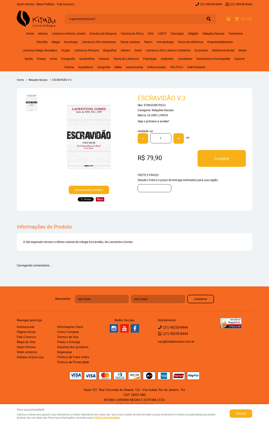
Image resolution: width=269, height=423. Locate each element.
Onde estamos (27, 352)
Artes (53, 59)
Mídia (118, 67)
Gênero (125, 50)
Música (43, 33)
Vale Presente (196, 67)
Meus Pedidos (45, 4)
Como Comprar (68, 332)
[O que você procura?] (209, 19)
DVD (150, 33)
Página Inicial (26, 332)
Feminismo (236, 33)
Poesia (41, 59)
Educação (177, 33)
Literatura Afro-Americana (99, 42)
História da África (132, 33)
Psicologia (150, 59)
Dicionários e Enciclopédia (213, 59)
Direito (242, 50)
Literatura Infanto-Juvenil (68, 33)
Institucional (25, 327)
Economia (201, 50)
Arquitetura (85, 67)
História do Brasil (223, 50)
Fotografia (68, 59)
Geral (137, 50)
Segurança (64, 352)
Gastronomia (134, 67)
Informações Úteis (70, 327)
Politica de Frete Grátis (73, 357)
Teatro (148, 42)
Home (30, 33)
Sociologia (71, 42)
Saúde (29, 59)
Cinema (69, 67)
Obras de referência (190, 42)
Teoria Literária (130, 42)
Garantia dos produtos (72, 347)
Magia (56, 42)
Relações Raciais (213, 33)
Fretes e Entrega (68, 342)
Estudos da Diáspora (103, 33)
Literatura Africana (86, 50)
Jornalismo (185, 59)
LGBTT (162, 33)
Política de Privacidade (73, 362)
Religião (193, 33)
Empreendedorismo (220, 42)
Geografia (103, 67)
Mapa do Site (26, 342)
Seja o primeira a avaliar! (153, 121)
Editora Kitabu (156, 67)
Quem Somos (25, 4)
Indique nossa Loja (30, 357)
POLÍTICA (176, 67)
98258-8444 (211, 4)
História (104, 59)
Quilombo (167, 59)
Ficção (65, 50)
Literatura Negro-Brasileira (39, 50)
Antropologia (165, 42)
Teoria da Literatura (126, 59)
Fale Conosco (65, 4)
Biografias (110, 50)
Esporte (239, 59)
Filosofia (41, 42)
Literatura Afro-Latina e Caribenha (168, 50)
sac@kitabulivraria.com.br (176, 341)
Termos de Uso (68, 337)
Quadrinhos (87, 59)
